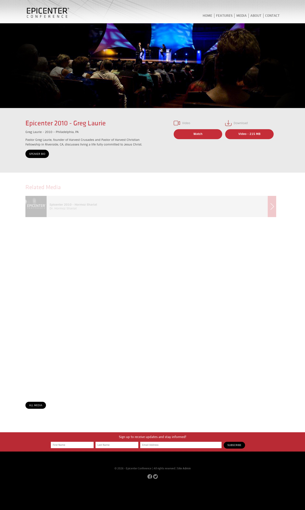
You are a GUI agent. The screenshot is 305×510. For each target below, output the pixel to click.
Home (207, 15)
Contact (272, 15)
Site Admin (184, 468)
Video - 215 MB (249, 134)
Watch (197, 134)
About (255, 15)
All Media (35, 405)
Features (224, 15)
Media (241, 15)
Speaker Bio (37, 154)
